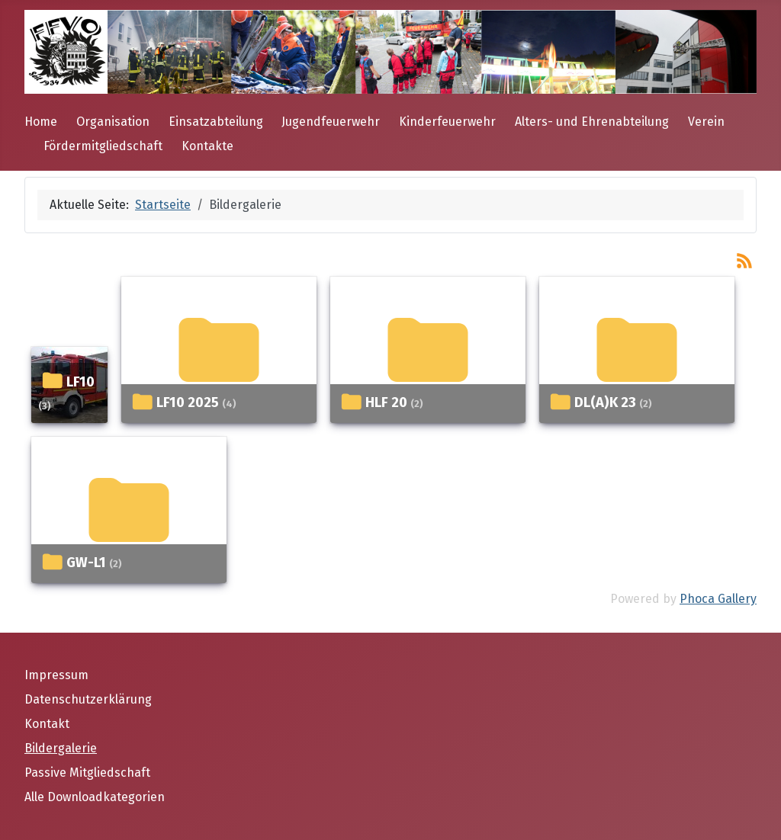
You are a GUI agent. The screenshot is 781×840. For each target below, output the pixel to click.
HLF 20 (386, 402)
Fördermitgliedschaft (102, 146)
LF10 (80, 382)
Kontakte (207, 146)
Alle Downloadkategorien (94, 797)
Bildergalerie (60, 748)
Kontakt (46, 724)
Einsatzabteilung (216, 121)
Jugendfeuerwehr (330, 121)
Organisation (112, 121)
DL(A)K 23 (605, 402)
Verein (706, 121)
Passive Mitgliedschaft (87, 772)
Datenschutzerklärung (88, 699)
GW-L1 (86, 562)
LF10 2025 (187, 402)
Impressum (56, 675)
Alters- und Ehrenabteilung (592, 121)
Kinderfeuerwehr (447, 121)
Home (40, 121)
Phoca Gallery (718, 599)
